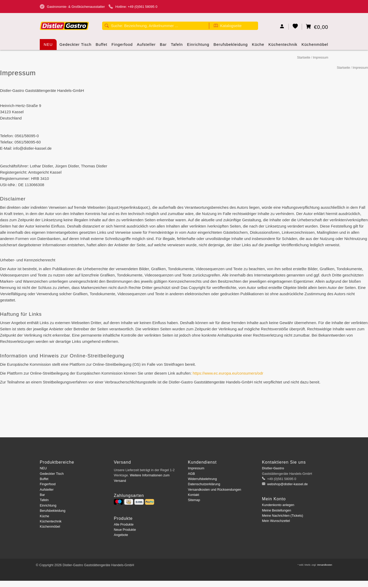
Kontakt (193, 495)
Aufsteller (146, 46)
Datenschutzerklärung (204, 484)
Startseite (303, 57)
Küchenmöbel (314, 46)
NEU (48, 44)
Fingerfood (122, 46)
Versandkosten (324, 565)
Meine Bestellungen (276, 510)
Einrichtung (198, 46)
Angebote (121, 535)
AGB (191, 474)
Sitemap (194, 500)
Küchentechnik (282, 46)
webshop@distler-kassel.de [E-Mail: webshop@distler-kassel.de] (287, 484)
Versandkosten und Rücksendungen (214, 489)
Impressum (320, 57)
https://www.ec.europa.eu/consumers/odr (228, 373)
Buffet (101, 46)
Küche (258, 46)
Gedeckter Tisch (75, 46)
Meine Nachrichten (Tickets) (282, 515)
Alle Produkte (124, 524)
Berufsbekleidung (230, 46)
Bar (163, 46)
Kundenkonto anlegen (278, 505)
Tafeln (177, 46)
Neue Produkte (125, 530)
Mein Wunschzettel (276, 521)
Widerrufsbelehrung (202, 479)
